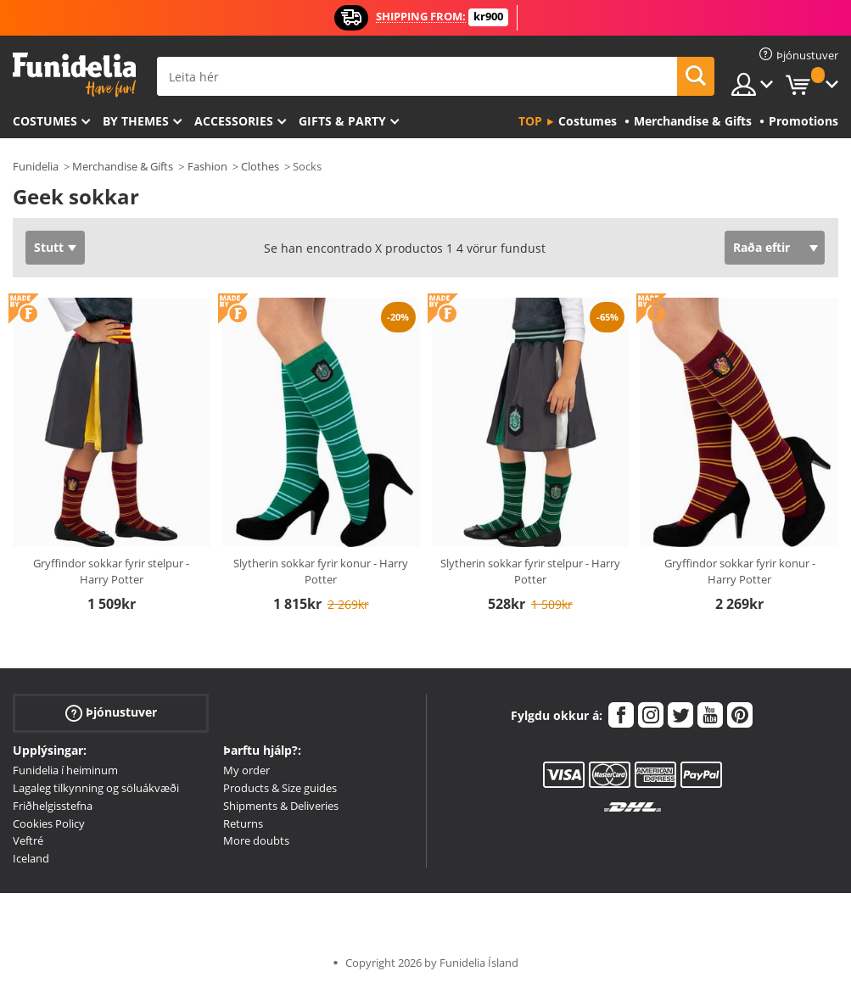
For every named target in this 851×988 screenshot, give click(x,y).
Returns (243, 823)
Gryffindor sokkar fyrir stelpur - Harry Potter (111, 571)
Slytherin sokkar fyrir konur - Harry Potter (320, 571)
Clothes (260, 166)
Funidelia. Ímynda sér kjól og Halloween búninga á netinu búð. (74, 75)
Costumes (45, 121)
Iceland (31, 858)
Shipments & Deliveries (281, 805)
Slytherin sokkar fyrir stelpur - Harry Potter (530, 571)
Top (530, 121)
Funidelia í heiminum (65, 770)
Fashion (207, 166)
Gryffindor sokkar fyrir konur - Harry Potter (739, 571)
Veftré (28, 840)
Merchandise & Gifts (122, 166)
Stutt (49, 247)
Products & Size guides (280, 787)
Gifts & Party (342, 121)
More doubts (256, 840)
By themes (136, 121)
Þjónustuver (111, 713)
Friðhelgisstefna (52, 805)
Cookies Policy (49, 823)
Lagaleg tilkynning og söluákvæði (96, 787)
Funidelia (36, 166)
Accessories (233, 121)
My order (246, 770)
